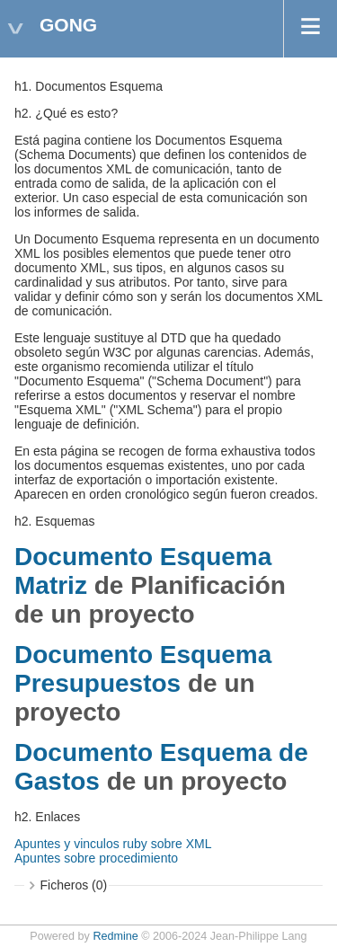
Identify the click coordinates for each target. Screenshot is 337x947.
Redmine (115, 936)
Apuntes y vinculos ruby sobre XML (112, 843)
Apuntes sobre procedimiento (96, 858)
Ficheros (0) (74, 885)
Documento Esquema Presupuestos (142, 669)
